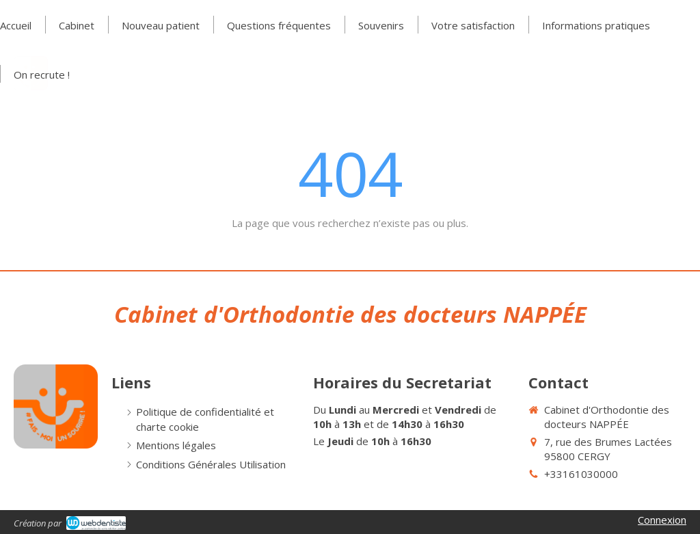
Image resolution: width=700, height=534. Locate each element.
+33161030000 (581, 474)
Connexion (662, 519)
